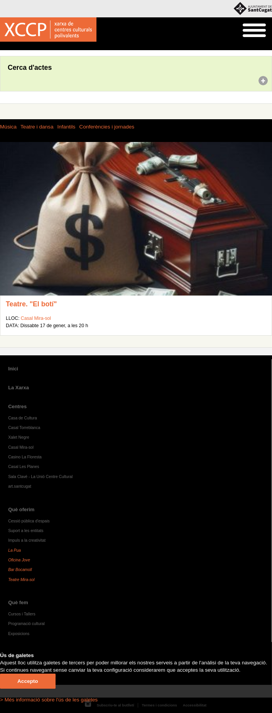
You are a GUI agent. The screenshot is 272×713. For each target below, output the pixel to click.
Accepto (27, 681)
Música (8, 127)
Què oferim (21, 509)
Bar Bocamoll (20, 570)
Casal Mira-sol (36, 318)
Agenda (21, 46)
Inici (4, 46)
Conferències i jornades (106, 127)
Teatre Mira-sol (21, 580)
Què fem (18, 602)
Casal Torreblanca (24, 428)
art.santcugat (19, 486)
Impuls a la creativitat (27, 540)
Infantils (66, 127)
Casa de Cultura (22, 418)
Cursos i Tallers (21, 614)
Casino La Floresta (25, 457)
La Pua (14, 550)
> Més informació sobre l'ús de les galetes (49, 700)
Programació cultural (26, 624)
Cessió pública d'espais (29, 521)
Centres (17, 406)
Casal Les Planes (23, 467)
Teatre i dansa (36, 127)
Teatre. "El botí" (31, 304)
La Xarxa (18, 387)
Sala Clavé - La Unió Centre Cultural (40, 477)
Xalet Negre (18, 437)
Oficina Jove (19, 560)
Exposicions (18, 634)
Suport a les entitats (25, 531)
